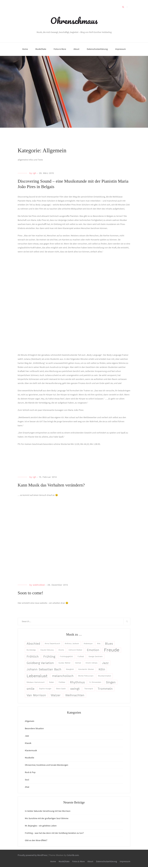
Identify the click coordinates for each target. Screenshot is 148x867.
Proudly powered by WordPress (32, 855)
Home (25, 49)
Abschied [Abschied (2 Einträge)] (33, 643)
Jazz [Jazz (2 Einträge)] (105, 663)
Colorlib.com (73, 855)
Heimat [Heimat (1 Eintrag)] (78, 663)
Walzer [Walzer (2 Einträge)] (56, 695)
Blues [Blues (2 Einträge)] (109, 643)
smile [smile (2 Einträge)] (30, 688)
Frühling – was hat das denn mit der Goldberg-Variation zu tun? (54, 833)
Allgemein (29, 721)
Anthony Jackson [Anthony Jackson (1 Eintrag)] (72, 644)
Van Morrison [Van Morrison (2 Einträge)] (36, 695)
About (76, 49)
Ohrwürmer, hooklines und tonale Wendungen (46, 765)
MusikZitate (40, 49)
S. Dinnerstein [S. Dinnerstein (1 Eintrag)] (95, 682)
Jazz (27, 735)
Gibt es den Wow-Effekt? (36, 840)
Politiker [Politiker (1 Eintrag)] (62, 682)
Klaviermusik (31, 750)
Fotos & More (60, 49)
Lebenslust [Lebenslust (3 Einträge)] (37, 676)
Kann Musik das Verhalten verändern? (51, 485)
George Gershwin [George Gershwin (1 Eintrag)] (96, 657)
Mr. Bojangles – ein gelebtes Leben (41, 825)
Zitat (27, 787)
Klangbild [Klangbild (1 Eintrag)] (70, 669)
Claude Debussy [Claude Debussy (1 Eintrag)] (47, 650)
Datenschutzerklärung (97, 49)
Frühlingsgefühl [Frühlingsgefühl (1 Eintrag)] (66, 657)
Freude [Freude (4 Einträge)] (111, 650)
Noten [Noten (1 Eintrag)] (51, 682)
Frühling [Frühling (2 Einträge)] (49, 656)
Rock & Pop (30, 772)
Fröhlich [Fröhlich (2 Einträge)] (33, 656)
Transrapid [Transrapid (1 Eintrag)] (88, 689)
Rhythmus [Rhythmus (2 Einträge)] (77, 682)
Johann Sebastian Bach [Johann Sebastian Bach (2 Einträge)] (44, 669)
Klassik (28, 743)
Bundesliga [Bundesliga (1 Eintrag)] (31, 650)
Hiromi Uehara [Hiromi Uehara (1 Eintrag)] (91, 663)
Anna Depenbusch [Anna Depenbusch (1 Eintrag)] (52, 644)
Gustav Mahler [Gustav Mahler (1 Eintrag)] (64, 663)
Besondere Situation (34, 728)
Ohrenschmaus (74, 20)
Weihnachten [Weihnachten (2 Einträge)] (74, 695)
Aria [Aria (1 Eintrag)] (98, 644)
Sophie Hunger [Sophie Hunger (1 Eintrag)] (45, 689)
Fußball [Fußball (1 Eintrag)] (81, 657)
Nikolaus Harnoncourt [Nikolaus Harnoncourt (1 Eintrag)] (35, 682)
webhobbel (39, 585)
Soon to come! (30, 592)
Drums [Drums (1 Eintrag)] (61, 650)
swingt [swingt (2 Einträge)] (75, 688)
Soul (27, 779)
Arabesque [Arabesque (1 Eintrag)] (88, 644)
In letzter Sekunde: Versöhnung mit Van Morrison (47, 811)
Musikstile (29, 757)
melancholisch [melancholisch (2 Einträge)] (63, 676)
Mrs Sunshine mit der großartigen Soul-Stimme (46, 818)
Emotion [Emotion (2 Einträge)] (93, 650)
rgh (34, 173)
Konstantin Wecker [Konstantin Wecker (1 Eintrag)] (86, 669)
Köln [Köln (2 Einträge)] (102, 669)
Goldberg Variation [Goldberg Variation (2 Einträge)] (40, 663)
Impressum (120, 49)
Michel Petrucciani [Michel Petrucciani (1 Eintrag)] (85, 676)
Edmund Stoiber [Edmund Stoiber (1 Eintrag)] (75, 650)
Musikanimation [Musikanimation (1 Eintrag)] (104, 676)
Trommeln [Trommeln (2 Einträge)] (105, 688)
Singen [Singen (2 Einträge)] (111, 682)
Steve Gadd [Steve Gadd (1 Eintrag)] (61, 689)
